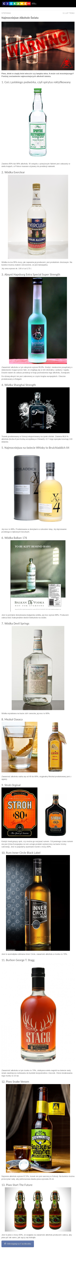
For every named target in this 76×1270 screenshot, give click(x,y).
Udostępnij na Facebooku (17, 1244)
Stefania (6, 13)
